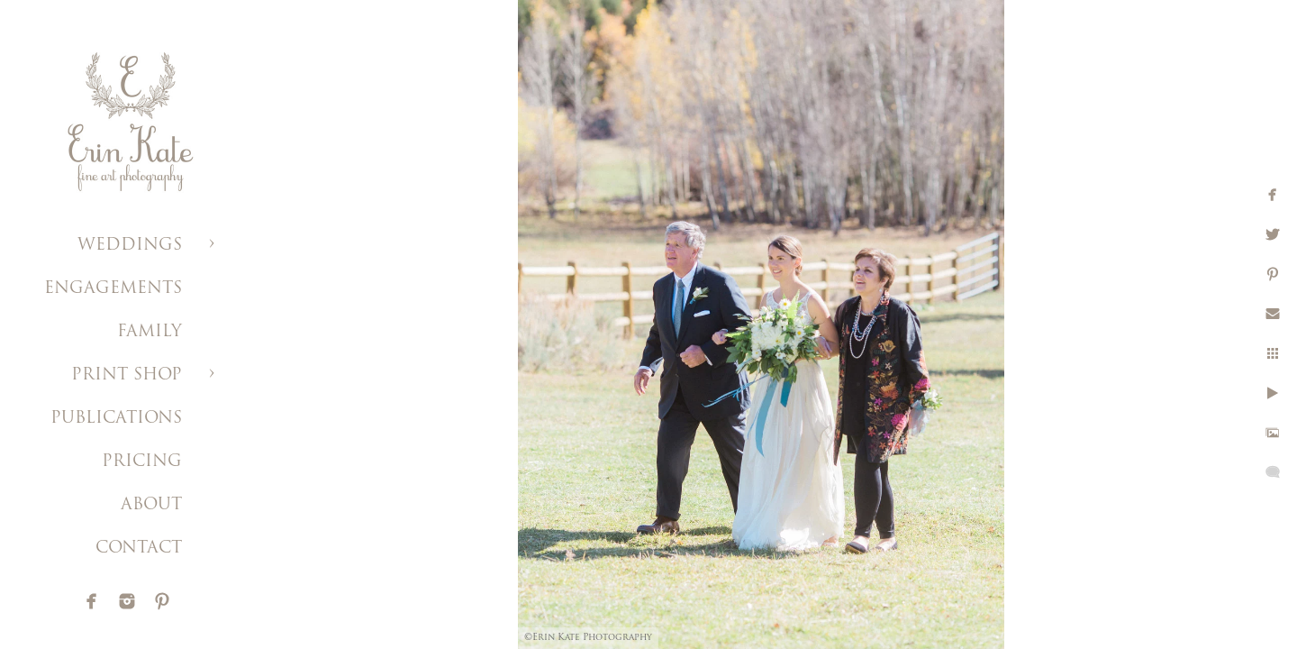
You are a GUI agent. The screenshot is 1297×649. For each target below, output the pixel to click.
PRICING (142, 462)
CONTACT (138, 548)
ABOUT (151, 505)
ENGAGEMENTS (113, 288)
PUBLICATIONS (116, 418)
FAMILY (149, 332)
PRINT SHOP (126, 375)
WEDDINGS (129, 245)
